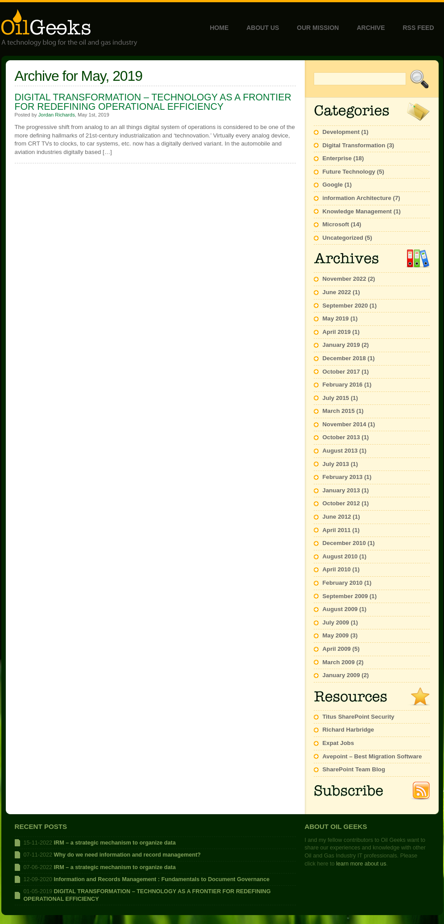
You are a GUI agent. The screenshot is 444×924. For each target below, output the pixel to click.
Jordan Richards (56, 114)
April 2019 (337, 332)
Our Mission (318, 27)
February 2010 (343, 582)
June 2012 (337, 516)
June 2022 (337, 292)
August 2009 (340, 609)
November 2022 (344, 278)
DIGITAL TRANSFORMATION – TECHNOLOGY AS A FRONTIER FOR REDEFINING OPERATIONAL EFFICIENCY (153, 102)
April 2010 (337, 569)
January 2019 (341, 344)
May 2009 (336, 635)
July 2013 (336, 464)
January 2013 (341, 490)
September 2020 (345, 305)
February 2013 (343, 477)
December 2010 (344, 543)
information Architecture (357, 198)
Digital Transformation (354, 145)
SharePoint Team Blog (354, 769)
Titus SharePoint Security (358, 716)
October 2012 (341, 503)
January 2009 (341, 675)
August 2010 (340, 556)
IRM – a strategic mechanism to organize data (115, 843)
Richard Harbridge (348, 729)
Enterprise (337, 158)
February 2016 (343, 384)
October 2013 (341, 437)
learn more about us (361, 864)
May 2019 (336, 318)
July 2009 (336, 622)
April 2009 (337, 648)
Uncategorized (343, 237)
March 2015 (339, 411)
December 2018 (344, 358)
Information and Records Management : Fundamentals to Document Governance (162, 879)
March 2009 (339, 662)
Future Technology (349, 171)
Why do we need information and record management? (127, 855)
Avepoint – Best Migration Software (372, 756)
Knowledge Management (357, 211)
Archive (371, 27)
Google (333, 184)
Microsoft (336, 224)
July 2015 (336, 398)
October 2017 (341, 371)
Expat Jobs (338, 743)
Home (219, 27)
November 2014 (344, 424)
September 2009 (345, 596)
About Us (262, 27)
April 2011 (337, 530)
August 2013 (340, 450)
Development (341, 132)
